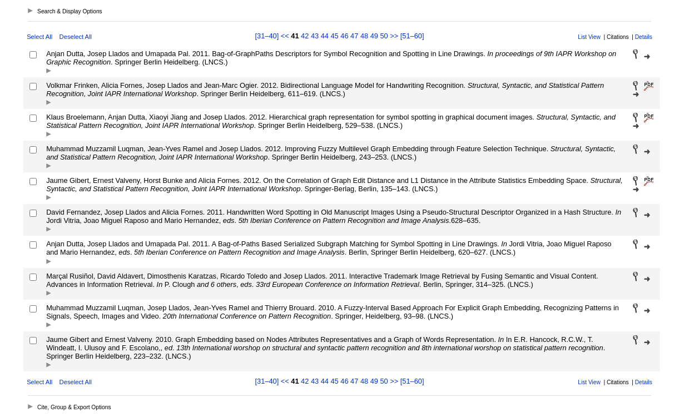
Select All (39, 36)
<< (285, 36)
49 (374, 36)
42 (305, 36)
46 (344, 36)
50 (384, 36)
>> (394, 36)
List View (589, 37)
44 (325, 36)
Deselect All (76, 36)
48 (364, 36)
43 (315, 36)
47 (354, 36)
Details (643, 37)
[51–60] (412, 36)
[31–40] (268, 36)
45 (334, 36)
